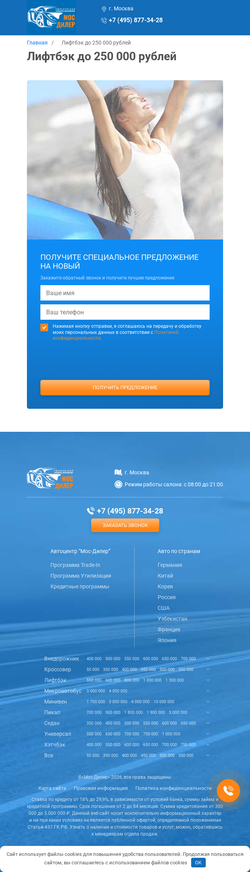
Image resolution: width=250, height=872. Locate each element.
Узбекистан (172, 619)
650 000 (169, 658)
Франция (169, 629)
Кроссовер (57, 669)
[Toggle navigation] (212, 18)
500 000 (112, 658)
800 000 (131, 680)
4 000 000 (118, 691)
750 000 (150, 734)
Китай (165, 576)
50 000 (93, 669)
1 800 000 (133, 712)
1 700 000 (96, 701)
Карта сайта (52, 788)
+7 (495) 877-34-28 (136, 20)
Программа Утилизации (80, 576)
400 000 (94, 658)
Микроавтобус (63, 691)
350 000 (110, 669)
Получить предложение (125, 387)
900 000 (112, 712)
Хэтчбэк (54, 745)
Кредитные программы (79, 586)
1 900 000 (156, 712)
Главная (37, 43)
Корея (165, 586)
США (164, 608)
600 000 (150, 658)
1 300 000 (174, 680)
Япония (167, 640)
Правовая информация (101, 788)
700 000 (188, 658)
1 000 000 (152, 680)
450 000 (148, 669)
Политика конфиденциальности (173, 788)
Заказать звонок (125, 525)
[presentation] (125, 375)
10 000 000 (163, 701)
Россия (167, 597)
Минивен (55, 702)
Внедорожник (61, 659)
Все (48, 755)
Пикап (52, 712)
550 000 (131, 658)
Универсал (57, 734)
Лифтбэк (55, 680)
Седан (52, 723)
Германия (170, 565)
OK (198, 862)
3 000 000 (96, 691)
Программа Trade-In (75, 565)
